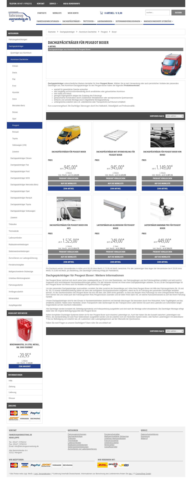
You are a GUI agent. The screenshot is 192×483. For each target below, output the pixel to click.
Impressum (145, 436)
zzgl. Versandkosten (42, 474)
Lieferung (12, 392)
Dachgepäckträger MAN (20, 178)
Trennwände (14, 231)
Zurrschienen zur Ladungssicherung (23, 258)
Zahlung (12, 387)
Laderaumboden (15, 238)
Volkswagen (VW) (19, 145)
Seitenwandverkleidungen (19, 251)
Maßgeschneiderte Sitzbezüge (21, 271)
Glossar (12, 398)
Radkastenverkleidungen (18, 245)
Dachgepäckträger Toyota (20, 204)
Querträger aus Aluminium (20, 53)
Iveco (14, 99)
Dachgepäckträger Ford (19, 171)
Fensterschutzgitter (16, 265)
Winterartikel (14, 298)
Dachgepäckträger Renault (21, 198)
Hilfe (10, 381)
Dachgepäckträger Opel (20, 191)
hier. (130, 474)
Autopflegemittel (15, 305)
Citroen (15, 66)
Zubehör (15, 152)
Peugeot (104, 32)
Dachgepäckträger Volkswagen (22, 211)
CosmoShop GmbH (143, 474)
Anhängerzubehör (16, 292)
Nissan (15, 112)
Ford (14, 86)
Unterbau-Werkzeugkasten (19, 278)
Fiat (13, 79)
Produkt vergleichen (68, 178)
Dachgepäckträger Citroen (21, 158)
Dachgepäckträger (67, 32)
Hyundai (15, 92)
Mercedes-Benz (18, 106)
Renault (15, 132)
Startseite (41, 13)
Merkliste (57, 13)
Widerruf (144, 438)
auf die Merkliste (68, 183)
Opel (14, 119)
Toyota (15, 138)
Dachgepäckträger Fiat (19, 165)
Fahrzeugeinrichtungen (18, 39)
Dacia (14, 73)
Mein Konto (73, 13)
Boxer (114, 32)
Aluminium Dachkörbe (87, 32)
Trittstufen (13, 224)
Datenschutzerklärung (149, 434)
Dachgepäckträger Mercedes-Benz (24, 185)
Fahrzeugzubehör (16, 285)
